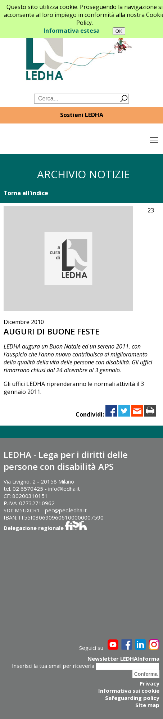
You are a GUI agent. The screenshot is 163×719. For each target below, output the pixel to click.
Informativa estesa (72, 31)
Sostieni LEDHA (81, 115)
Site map (147, 705)
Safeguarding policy (132, 697)
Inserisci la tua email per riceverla (53, 665)
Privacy (149, 683)
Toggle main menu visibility (154, 138)
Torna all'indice (26, 193)
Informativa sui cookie (128, 690)
